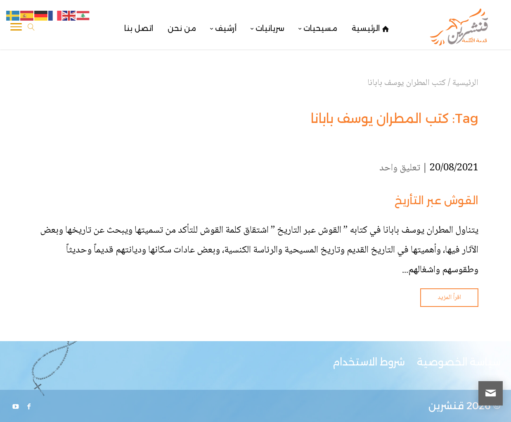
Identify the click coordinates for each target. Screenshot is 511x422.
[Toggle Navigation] (16, 28)
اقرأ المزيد (449, 297)
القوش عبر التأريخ (436, 200)
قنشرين (446, 406)
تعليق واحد (399, 168)
